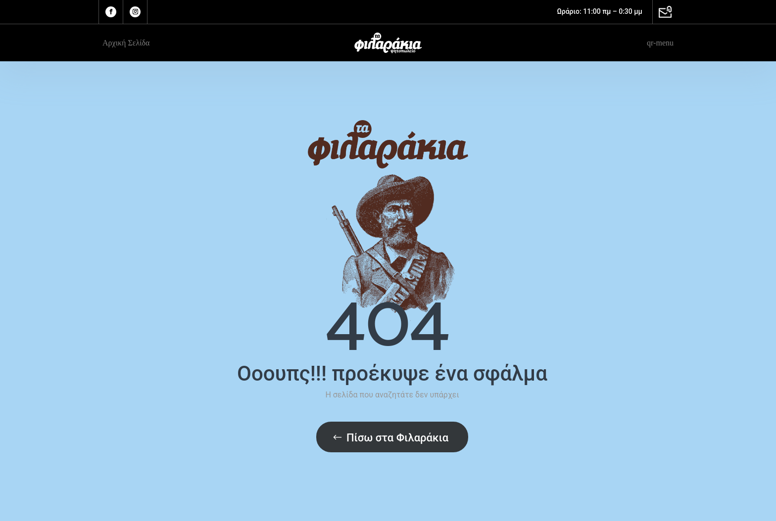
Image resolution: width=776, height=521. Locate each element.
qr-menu (660, 43)
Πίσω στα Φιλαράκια (397, 438)
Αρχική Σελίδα (125, 43)
